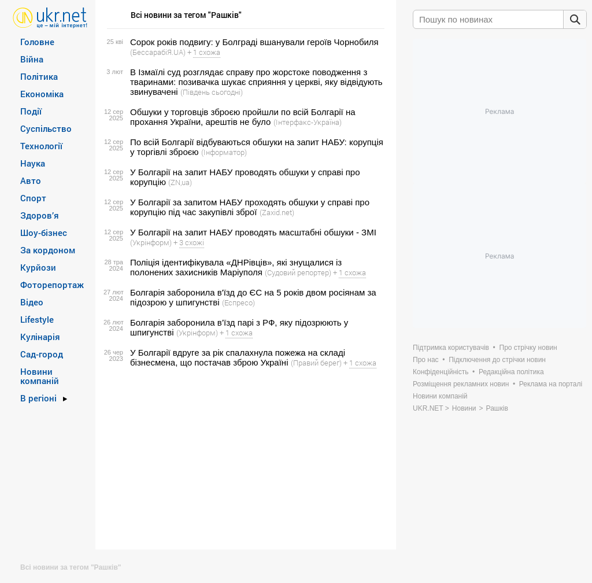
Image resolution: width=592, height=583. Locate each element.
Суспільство (46, 128)
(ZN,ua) (180, 182)
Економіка (42, 93)
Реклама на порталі (550, 384)
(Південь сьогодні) (211, 92)
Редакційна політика (511, 372)
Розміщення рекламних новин (461, 384)
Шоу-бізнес (43, 232)
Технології (41, 145)
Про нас (426, 360)
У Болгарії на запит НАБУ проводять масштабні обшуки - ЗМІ (253, 232)
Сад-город (41, 354)
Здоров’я (39, 215)
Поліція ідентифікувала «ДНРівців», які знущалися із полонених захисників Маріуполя (236, 267)
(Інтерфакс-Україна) (307, 122)
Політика (39, 76)
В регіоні (38, 398)
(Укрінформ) (151, 242)
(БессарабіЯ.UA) (158, 52)
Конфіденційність (440, 372)
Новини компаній (39, 376)
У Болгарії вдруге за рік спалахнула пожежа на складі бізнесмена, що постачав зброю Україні (237, 357)
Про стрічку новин (528, 348)
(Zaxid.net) (277, 212)
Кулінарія (40, 336)
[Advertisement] (243, 459)
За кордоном (47, 249)
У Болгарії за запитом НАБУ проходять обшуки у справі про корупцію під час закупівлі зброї (249, 207)
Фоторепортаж (52, 284)
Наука (32, 163)
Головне (37, 41)
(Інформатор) (224, 152)
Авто (30, 180)
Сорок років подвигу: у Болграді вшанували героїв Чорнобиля (254, 42)
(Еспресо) (238, 302)
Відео (31, 302)
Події (31, 111)
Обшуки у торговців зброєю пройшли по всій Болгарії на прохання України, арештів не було (243, 117)
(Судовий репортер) (298, 272)
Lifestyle (37, 319)
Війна (31, 59)
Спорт (33, 197)
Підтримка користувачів (451, 348)
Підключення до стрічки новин (497, 360)
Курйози (38, 267)
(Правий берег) (316, 362)
